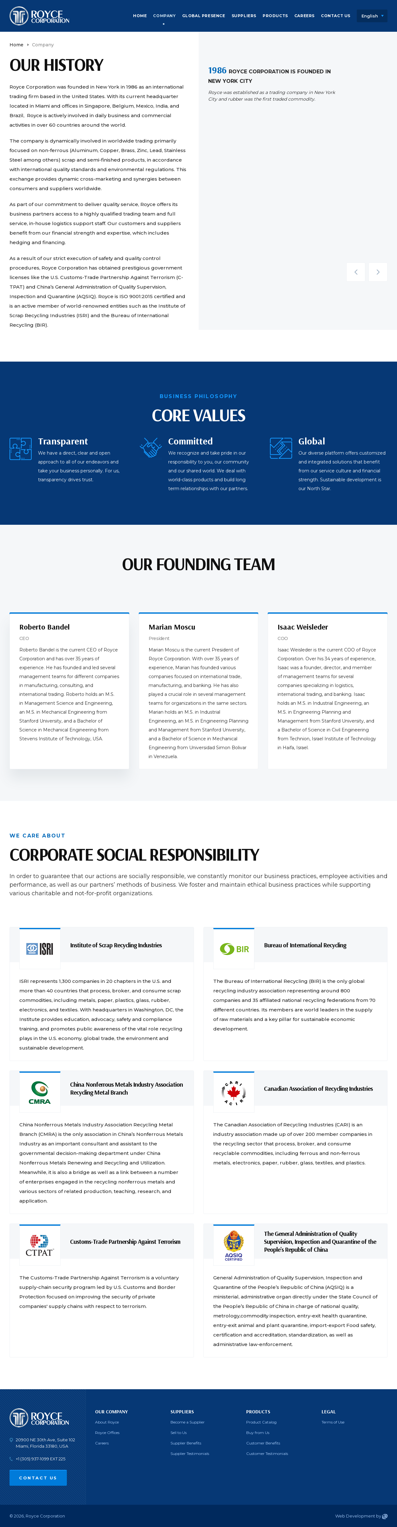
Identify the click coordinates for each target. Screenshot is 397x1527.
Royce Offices (107, 1432)
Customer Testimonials (267, 1453)
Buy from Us (257, 1432)
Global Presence (203, 15)
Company (164, 15)
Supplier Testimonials (189, 1453)
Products (275, 15)
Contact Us (335, 15)
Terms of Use (333, 1422)
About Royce (107, 1422)
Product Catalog (261, 1422)
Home (140, 15)
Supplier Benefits (185, 1443)
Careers (304, 15)
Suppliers (244, 15)
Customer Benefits (263, 1443)
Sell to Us (178, 1432)
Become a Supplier (187, 1422)
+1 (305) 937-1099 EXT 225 (40, 1458)
